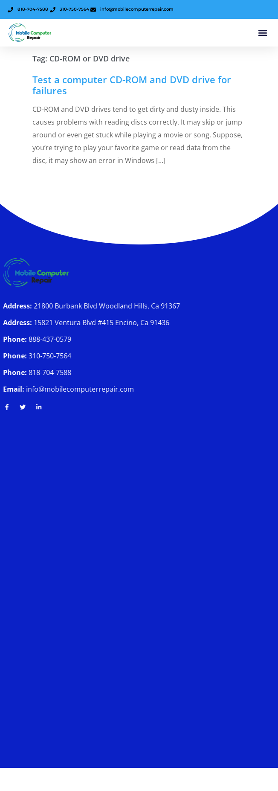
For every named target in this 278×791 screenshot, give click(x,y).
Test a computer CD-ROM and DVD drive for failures (131, 85)
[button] (262, 33)
